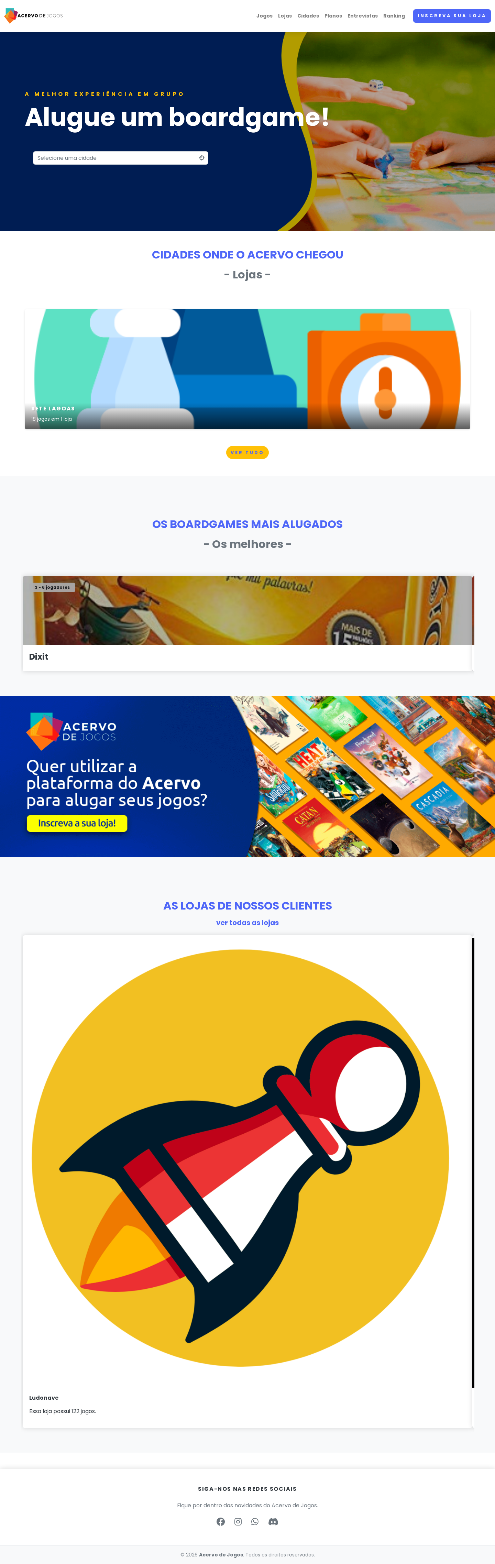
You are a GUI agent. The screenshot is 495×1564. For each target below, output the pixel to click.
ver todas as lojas (247, 922)
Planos (333, 15)
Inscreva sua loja (452, 16)
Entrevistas (363, 15)
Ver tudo (247, 452)
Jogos (264, 15)
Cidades (308, 15)
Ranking (394, 15)
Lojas (285, 15)
